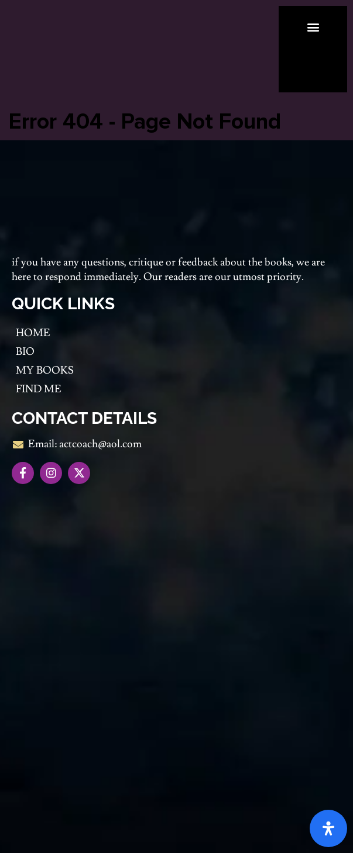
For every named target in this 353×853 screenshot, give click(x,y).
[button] (313, 26)
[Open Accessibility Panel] (328, 828)
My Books (45, 370)
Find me (38, 389)
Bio (25, 351)
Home (33, 333)
